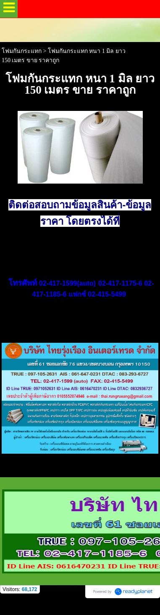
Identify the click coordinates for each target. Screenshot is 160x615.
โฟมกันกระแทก (22, 51)
